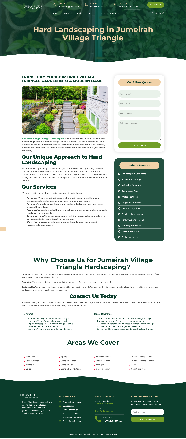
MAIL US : (62, 4)
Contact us (115, 13)
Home (56, 13)
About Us (68, 13)
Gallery (80, 13)
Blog (103, 13)
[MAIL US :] (54, 4)
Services (92, 13)
